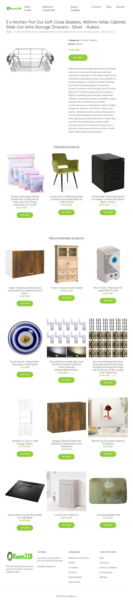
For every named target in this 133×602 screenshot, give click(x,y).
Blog (108, 7)
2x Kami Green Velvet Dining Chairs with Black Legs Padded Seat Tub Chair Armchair (66, 201)
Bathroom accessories (78, 559)
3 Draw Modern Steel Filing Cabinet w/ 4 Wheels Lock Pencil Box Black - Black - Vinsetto (108, 201)
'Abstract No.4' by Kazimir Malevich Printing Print (108, 443)
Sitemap (103, 578)
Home (9, 33)
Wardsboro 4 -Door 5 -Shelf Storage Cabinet (25, 443)
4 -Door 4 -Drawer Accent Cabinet (66, 289)
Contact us (104, 564)
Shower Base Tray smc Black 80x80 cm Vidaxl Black (25, 517)
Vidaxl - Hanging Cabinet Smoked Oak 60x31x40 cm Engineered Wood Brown (25, 292)
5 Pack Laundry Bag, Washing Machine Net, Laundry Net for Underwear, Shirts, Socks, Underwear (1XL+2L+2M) (25, 202)
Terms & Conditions (108, 569)
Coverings (73, 569)
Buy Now (78, 59)
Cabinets (93, 41)
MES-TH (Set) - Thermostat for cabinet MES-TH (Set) (108, 290)
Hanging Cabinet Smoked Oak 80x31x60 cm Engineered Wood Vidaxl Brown (66, 445)
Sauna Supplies (75, 9)
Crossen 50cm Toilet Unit (66, 516)
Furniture (96, 7)
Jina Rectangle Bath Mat (108, 516)
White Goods (27, 9)
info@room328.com (46, 568)
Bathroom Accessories (48, 9)
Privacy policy (106, 573)
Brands (120, 7)
